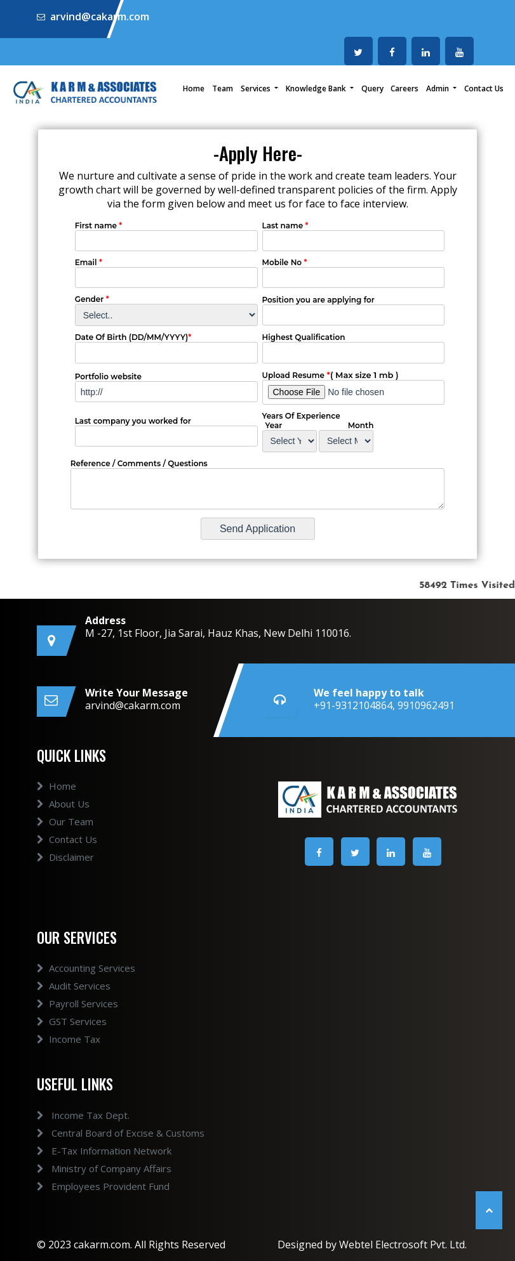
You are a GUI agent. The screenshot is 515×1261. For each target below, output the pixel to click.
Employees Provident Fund (88, 1186)
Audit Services (73, 1001)
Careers (404, 88)
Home (193, 88)
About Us (63, 818)
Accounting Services (86, 983)
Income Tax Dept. (68, 1115)
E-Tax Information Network (89, 1150)
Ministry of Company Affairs (89, 1168)
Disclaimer (65, 871)
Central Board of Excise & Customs (105, 1133)
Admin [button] (438, 88)
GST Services (72, 1036)
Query (372, 88)
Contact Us (484, 88)
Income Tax (68, 1054)
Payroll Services (77, 1018)
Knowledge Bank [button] (317, 88)
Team (222, 88)
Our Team (65, 836)
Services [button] (256, 88)
